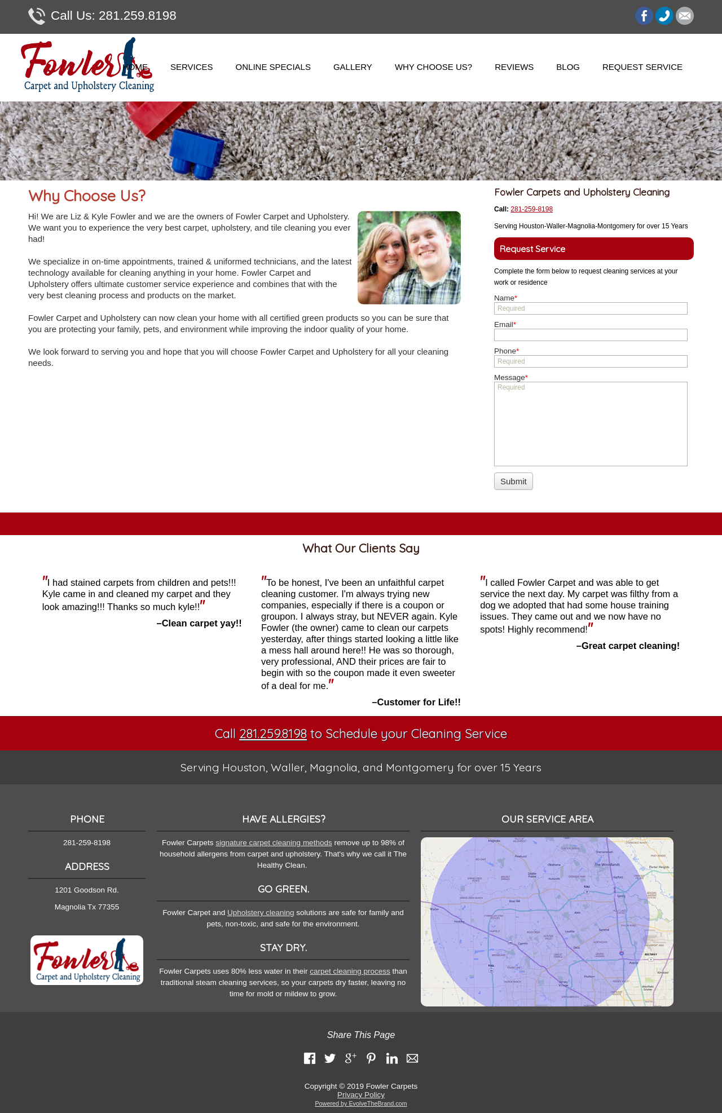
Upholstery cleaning (260, 912)
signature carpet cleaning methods (273, 842)
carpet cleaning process (350, 971)
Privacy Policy (361, 1094)
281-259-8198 (531, 209)
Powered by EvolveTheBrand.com (361, 1103)
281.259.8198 (102, 16)
